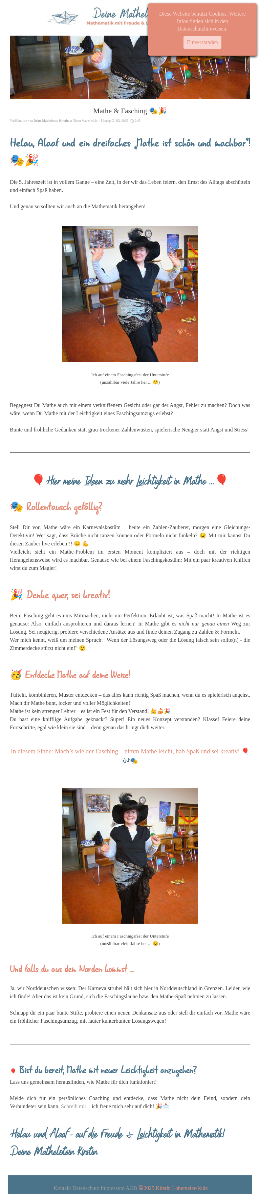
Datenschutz (85, 1188)
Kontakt (62, 1188)
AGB (131, 1188)
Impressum (113, 1188)
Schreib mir (73, 1106)
